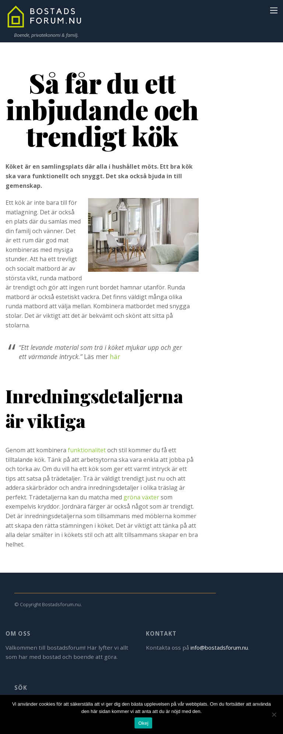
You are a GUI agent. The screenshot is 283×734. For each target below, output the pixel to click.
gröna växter (141, 497)
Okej (143, 723)
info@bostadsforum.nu (221, 647)
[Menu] (273, 10)
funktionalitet (87, 450)
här (115, 356)
